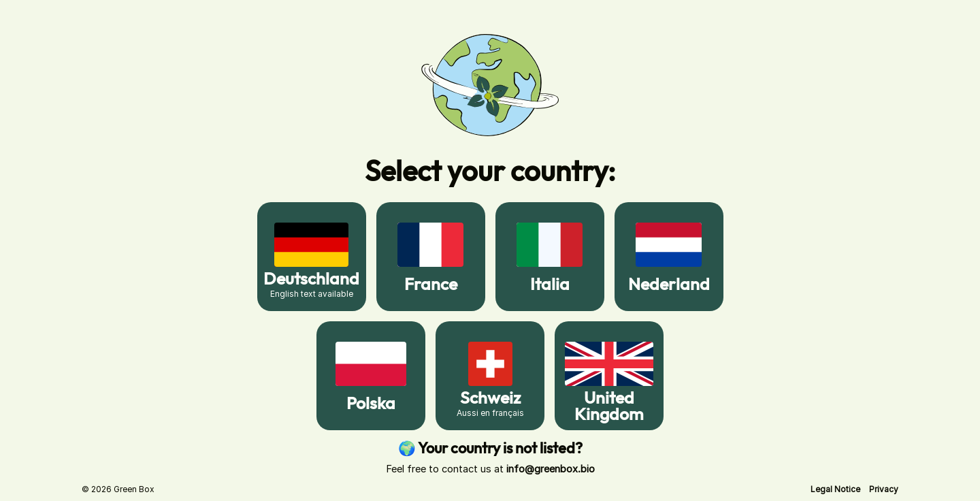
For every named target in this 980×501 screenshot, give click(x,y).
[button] (835, 489)
